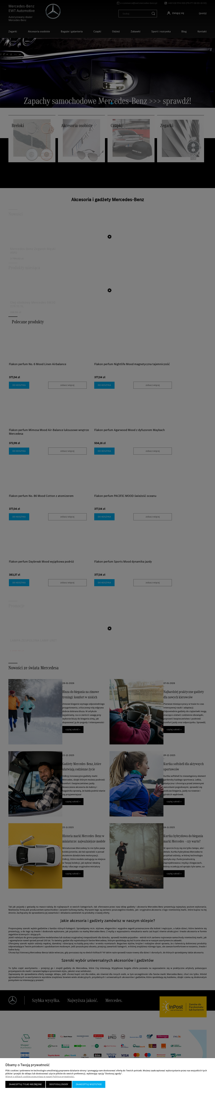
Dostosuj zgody (58, 1084)
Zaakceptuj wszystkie (89, 1084)
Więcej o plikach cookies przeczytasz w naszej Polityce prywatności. (40, 1076)
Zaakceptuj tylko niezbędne (25, 1084)
